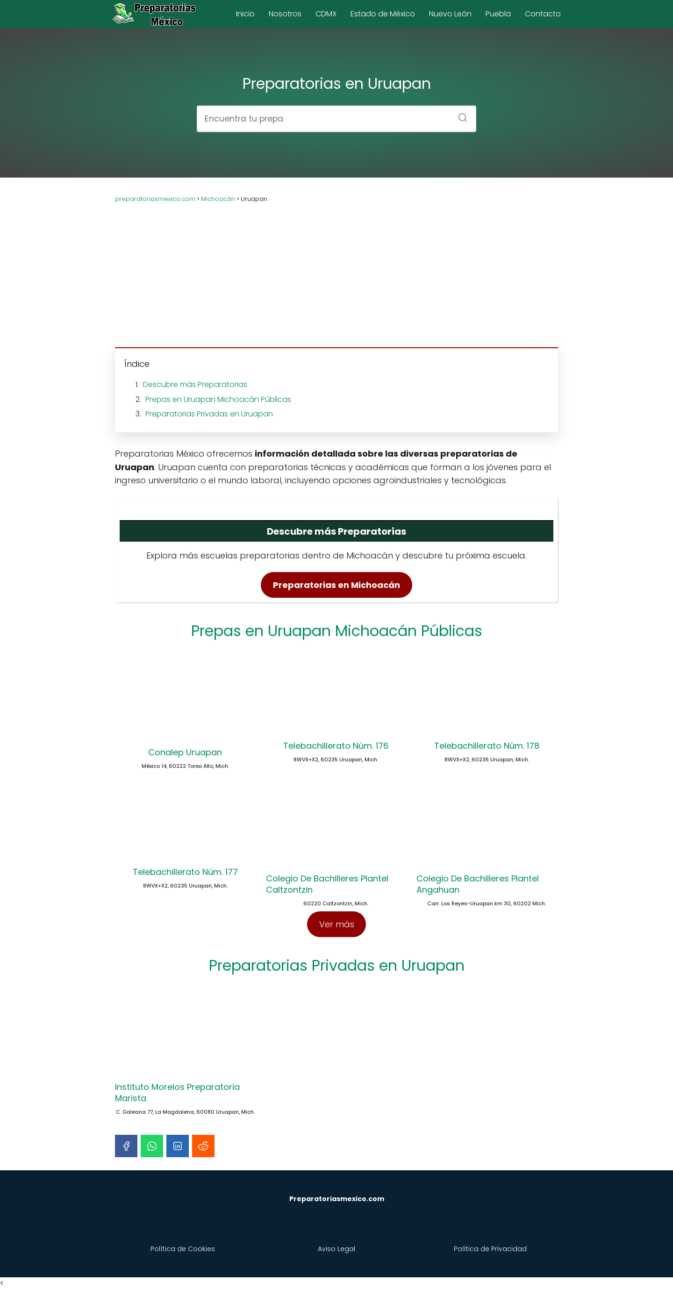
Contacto (543, 13)
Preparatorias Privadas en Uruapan (209, 413)
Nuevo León (450, 13)
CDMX (325, 13)
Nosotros (285, 13)
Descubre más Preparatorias (195, 384)
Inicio (245, 13)
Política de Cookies (182, 1248)
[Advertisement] (336, 269)
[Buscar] (459, 114)
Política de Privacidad (490, 1248)
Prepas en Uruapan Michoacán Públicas (218, 399)
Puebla (498, 13)
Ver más (336, 924)
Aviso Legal (336, 1248)
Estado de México (383, 13)
